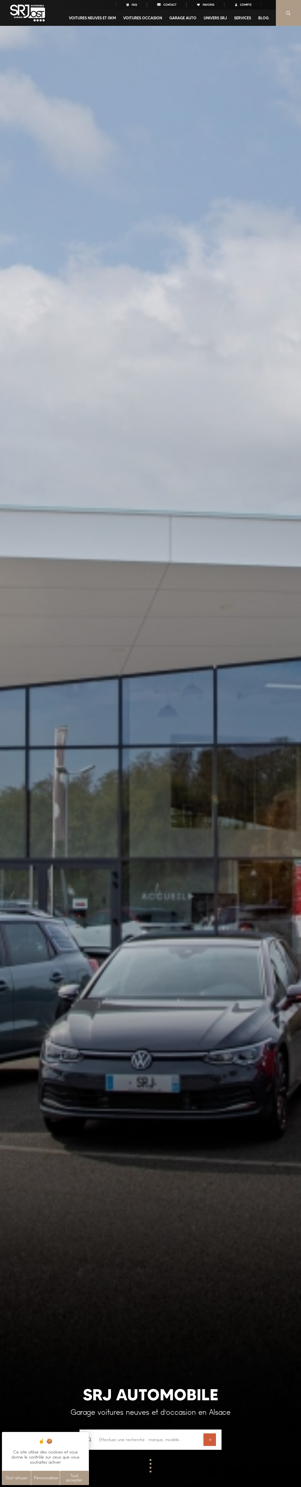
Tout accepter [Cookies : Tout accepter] (74, 1478)
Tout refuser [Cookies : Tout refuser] (16, 1477)
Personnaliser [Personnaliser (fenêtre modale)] (46, 1477)
